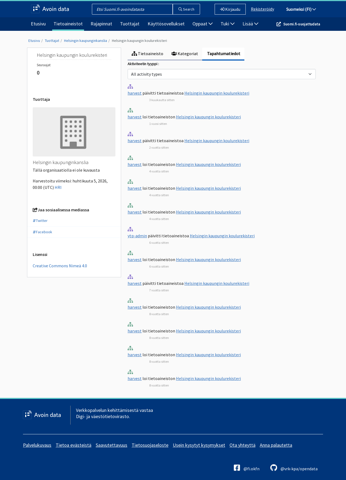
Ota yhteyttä (242, 445)
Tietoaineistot (68, 24)
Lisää (250, 24)
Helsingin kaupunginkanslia (85, 40)
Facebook (42, 231)
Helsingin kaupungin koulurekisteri (139, 40)
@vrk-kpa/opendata (294, 467)
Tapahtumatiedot (223, 53)
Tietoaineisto (147, 53)
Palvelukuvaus (37, 445)
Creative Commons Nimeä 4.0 (60, 265)
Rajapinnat (101, 24)
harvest (135, 93)
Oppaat (202, 24)
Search (186, 9)
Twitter (40, 220)
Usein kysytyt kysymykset (199, 445)
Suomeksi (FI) (301, 9)
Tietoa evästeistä (73, 445)
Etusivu (38, 24)
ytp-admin (137, 235)
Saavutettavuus (111, 445)
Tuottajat (129, 24)
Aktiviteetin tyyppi (143, 63)
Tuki (228, 24)
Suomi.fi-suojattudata (301, 24)
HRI (58, 187)
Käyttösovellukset (166, 24)
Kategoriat (184, 53)
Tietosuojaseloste (150, 445)
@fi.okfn (247, 467)
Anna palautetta (276, 445)
